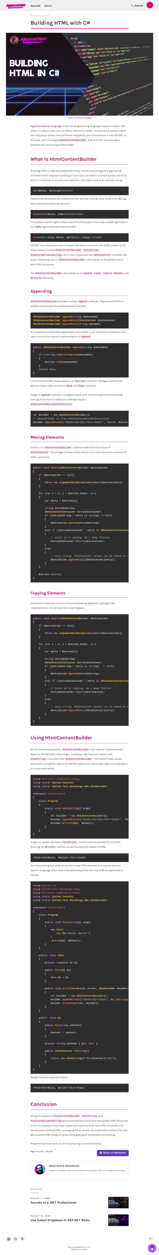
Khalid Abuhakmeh (76, 1247)
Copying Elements (48, 593)
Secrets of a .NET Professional (53, 1203)
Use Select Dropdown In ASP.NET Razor (60, 1220)
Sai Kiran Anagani (84, 118)
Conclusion (44, 1104)
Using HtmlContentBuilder (61, 738)
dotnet (50, 1151)
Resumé (35, 5)
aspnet (40, 1151)
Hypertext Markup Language (46, 126)
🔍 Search (137, 5)
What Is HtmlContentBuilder (63, 159)
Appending (41, 291)
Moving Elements (47, 437)
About (48, 5)
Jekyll (84, 1250)
